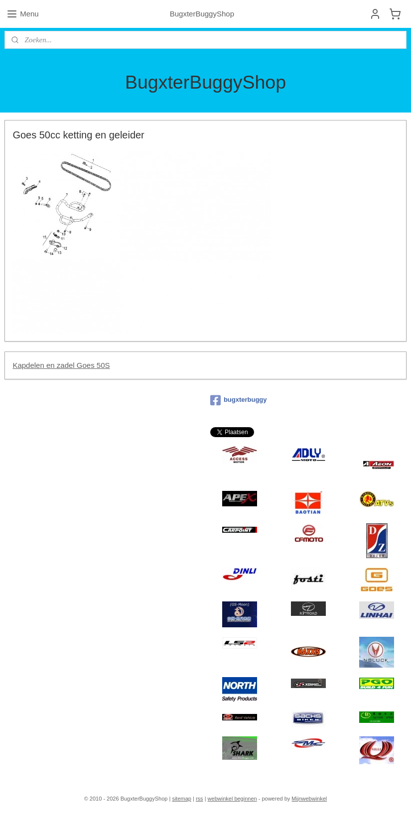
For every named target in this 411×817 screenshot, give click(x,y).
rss (199, 799)
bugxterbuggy (238, 400)
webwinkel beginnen (232, 799)
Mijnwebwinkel (309, 799)
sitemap (181, 799)
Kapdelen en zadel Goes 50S (61, 365)
